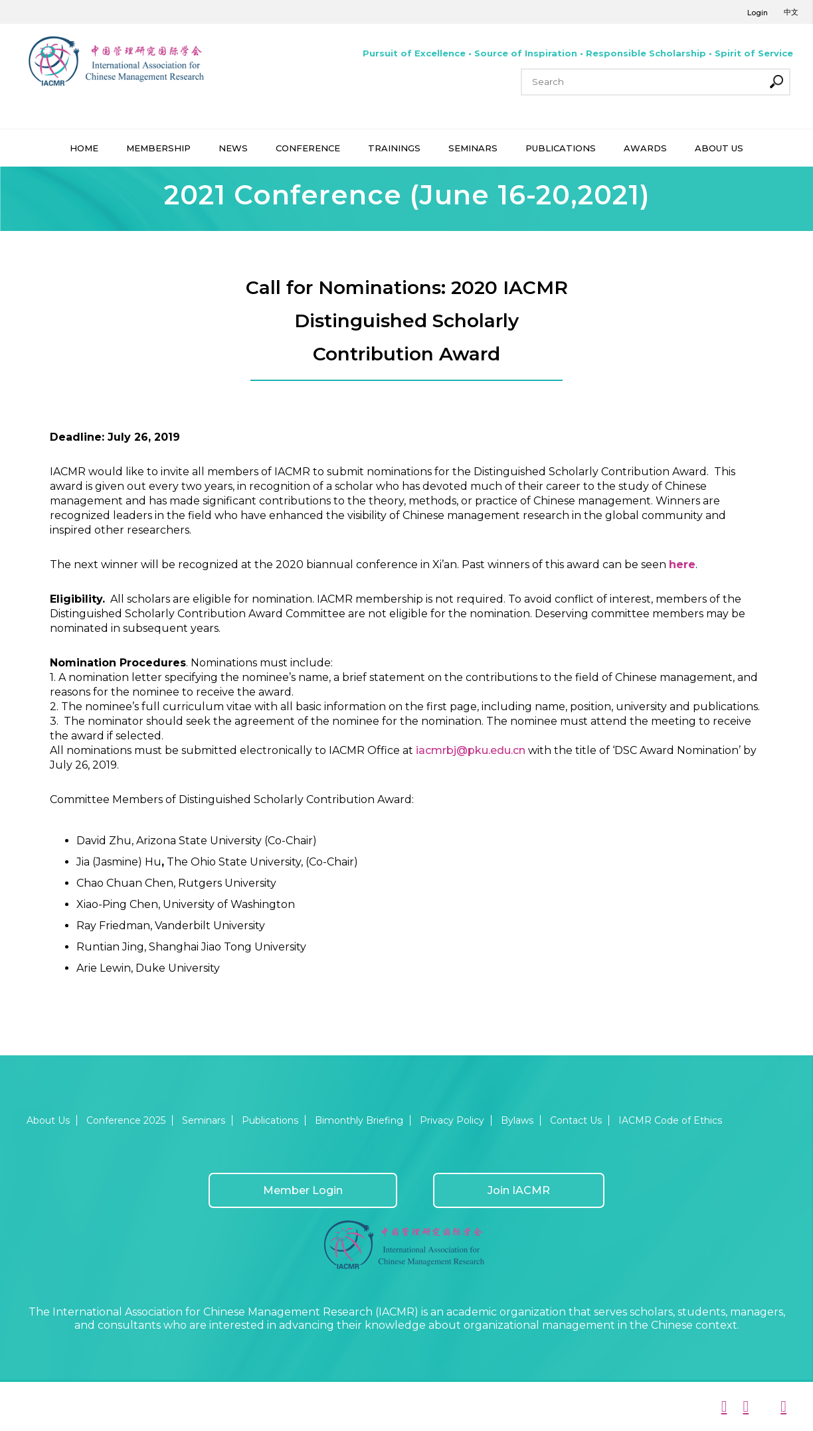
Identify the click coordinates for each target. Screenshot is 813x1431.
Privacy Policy (452, 1120)
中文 (791, 12)
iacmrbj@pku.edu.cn (470, 750)
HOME (84, 148)
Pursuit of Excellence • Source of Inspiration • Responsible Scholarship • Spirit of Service (578, 53)
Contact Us (576, 1120)
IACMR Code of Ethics (670, 1120)
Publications (270, 1120)
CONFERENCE (308, 148)
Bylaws (517, 1120)
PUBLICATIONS (560, 148)
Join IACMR (519, 1190)
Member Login (303, 1190)
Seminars (203, 1120)
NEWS (233, 148)
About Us (48, 1120)
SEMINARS (472, 148)
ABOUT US (719, 148)
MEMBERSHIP (158, 148)
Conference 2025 (125, 1120)
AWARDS (645, 148)
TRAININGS (394, 148)
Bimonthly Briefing (359, 1120)
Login (757, 12)
